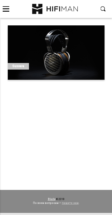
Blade (52, 199)
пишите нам (70, 203)
